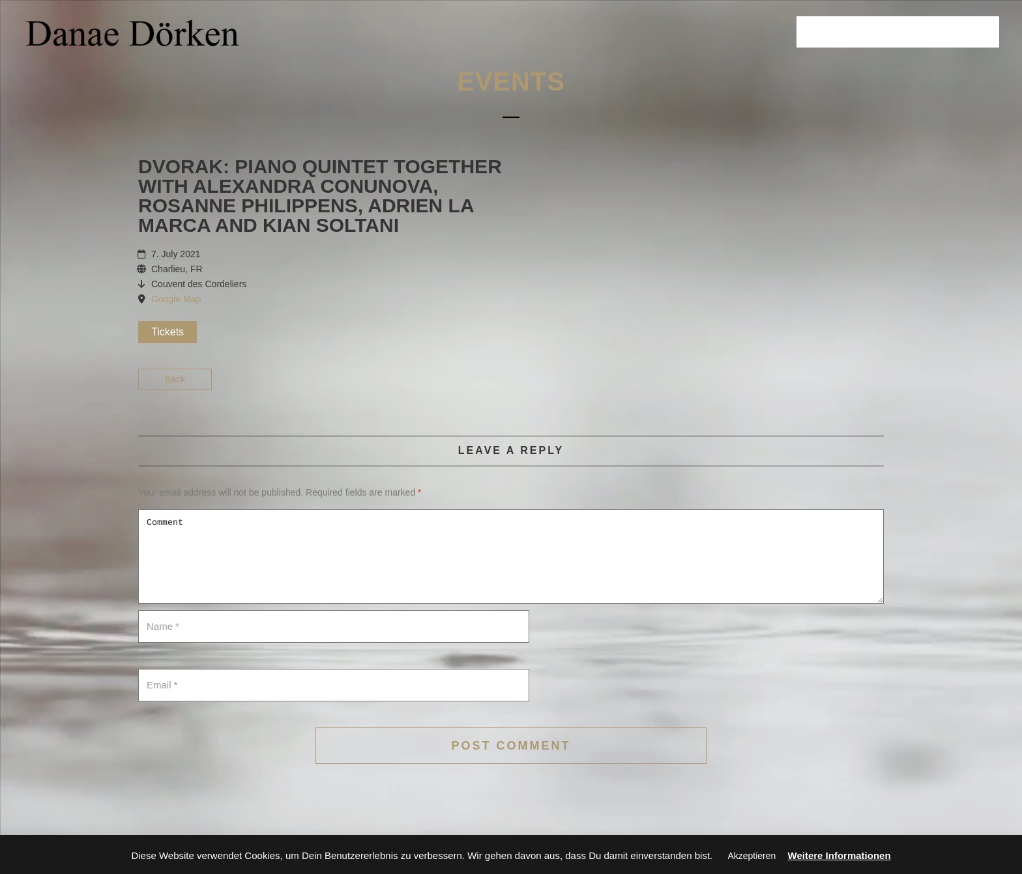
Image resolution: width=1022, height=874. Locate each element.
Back (175, 379)
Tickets (167, 331)
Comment (511, 556)
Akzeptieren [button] (751, 856)
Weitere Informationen (839, 855)
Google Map (176, 299)
